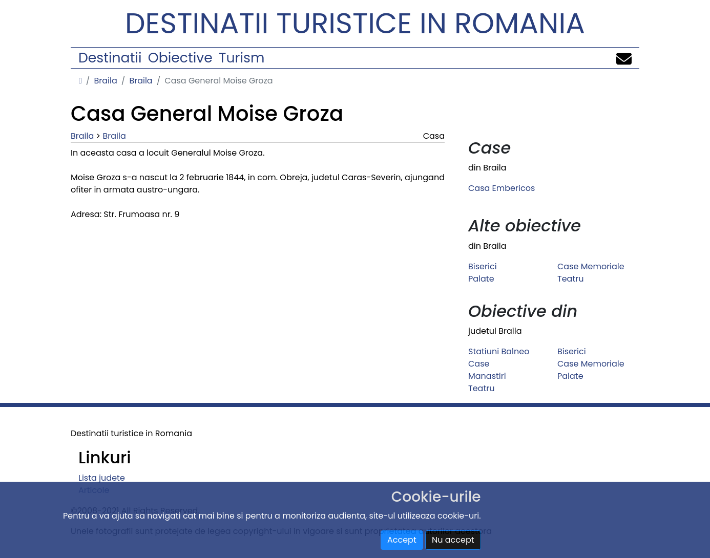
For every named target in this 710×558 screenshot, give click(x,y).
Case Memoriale (590, 266)
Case (478, 364)
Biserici (482, 266)
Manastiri (487, 376)
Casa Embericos (501, 188)
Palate (481, 279)
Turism (241, 57)
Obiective (180, 57)
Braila (105, 81)
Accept (401, 540)
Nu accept (453, 540)
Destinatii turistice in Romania (355, 23)
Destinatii (109, 57)
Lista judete (101, 478)
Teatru (570, 279)
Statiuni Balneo (498, 351)
